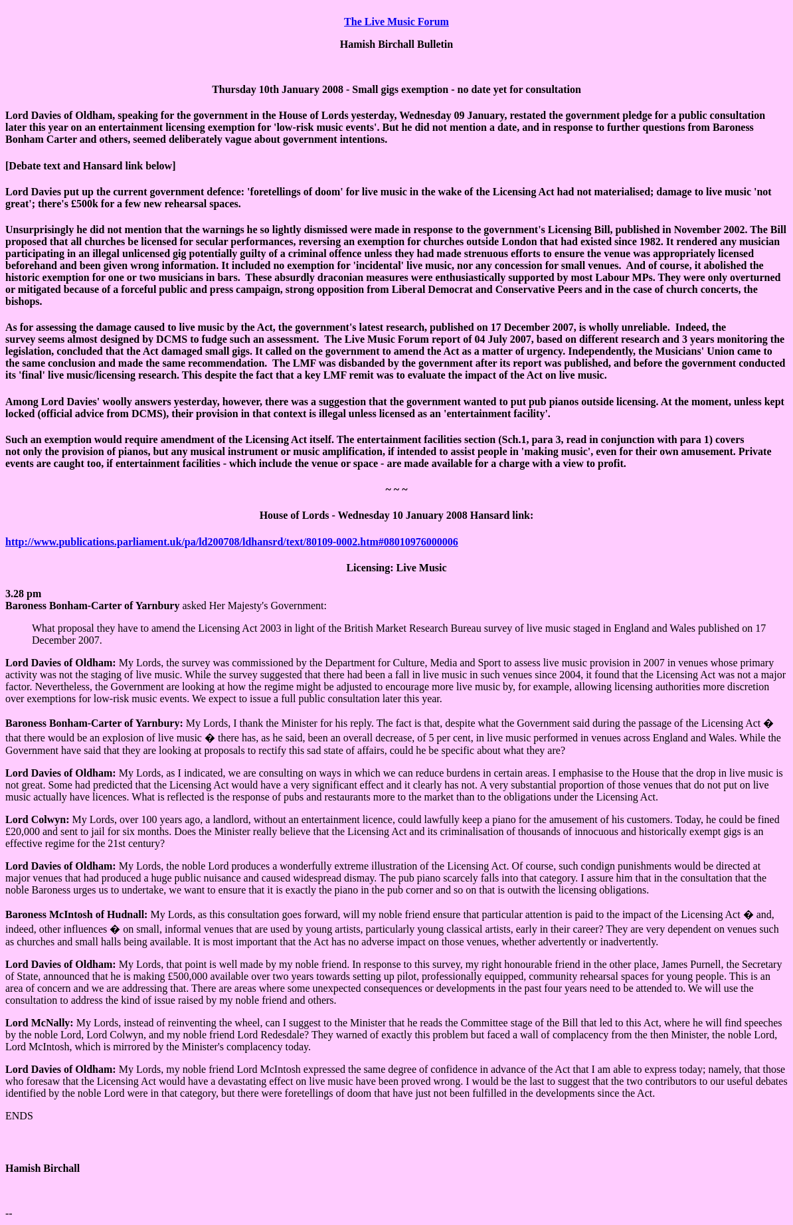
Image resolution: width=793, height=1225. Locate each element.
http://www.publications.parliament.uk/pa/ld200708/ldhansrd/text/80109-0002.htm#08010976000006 (231, 541)
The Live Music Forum (396, 21)
